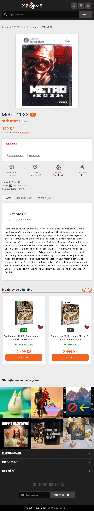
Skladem (72, 344)
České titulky (17, 185)
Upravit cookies (60, 508)
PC (14, 220)
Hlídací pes (33, 155)
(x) (24, 121)
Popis (7, 198)
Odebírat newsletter (62, 495)
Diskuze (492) (23, 198)
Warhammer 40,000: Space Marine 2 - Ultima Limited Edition (23, 338)
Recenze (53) (43, 198)
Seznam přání (14, 155)
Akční (29, 220)
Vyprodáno (11, 143)
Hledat (85, 14)
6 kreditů (24, 133)
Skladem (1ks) (26, 344)
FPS (11, 182)
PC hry (21, 220)
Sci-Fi (17, 182)
